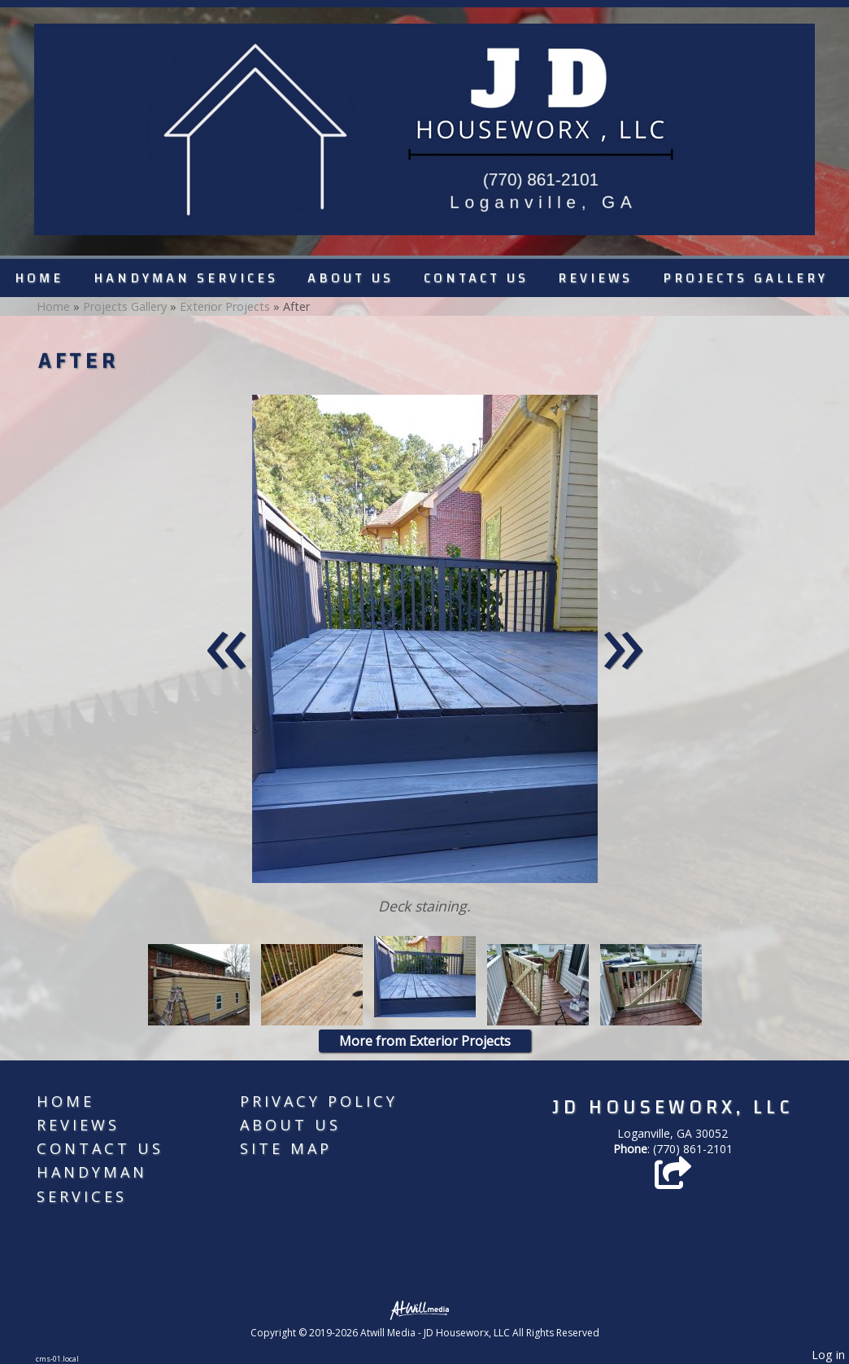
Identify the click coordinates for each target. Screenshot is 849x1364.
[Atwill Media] (424, 1309)
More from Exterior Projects (425, 1041)
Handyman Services (186, 278)
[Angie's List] (673, 1180)
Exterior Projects (225, 306)
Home (39, 278)
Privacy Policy (319, 1101)
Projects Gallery (745, 278)
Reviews (595, 278)
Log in (828, 1354)
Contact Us (476, 278)
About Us (350, 278)
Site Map (286, 1148)
